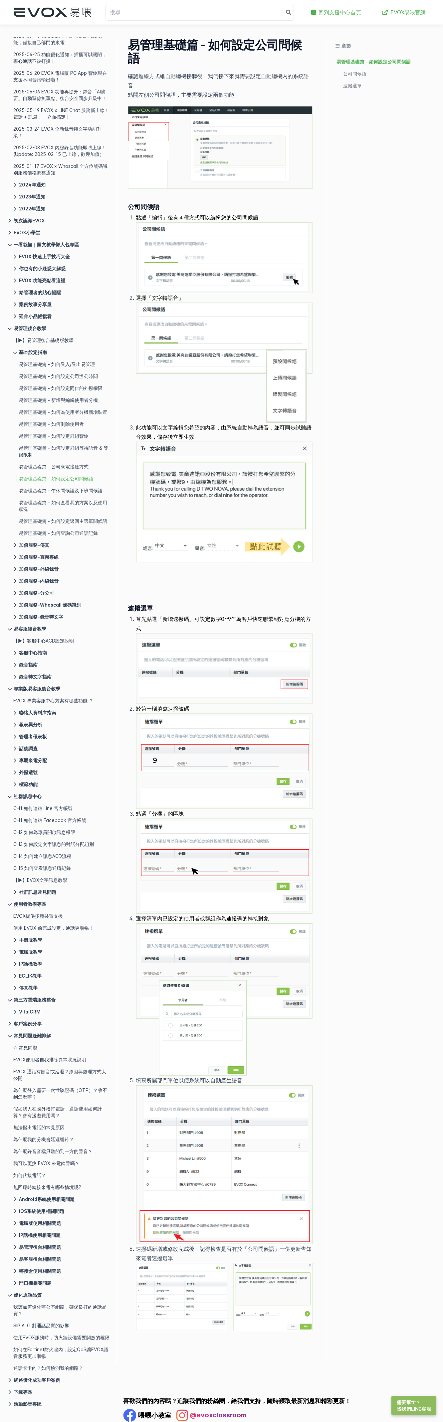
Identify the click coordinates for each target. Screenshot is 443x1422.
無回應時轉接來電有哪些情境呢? (47, 1187)
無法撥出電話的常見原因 (39, 1127)
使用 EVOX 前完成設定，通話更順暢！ (53, 928)
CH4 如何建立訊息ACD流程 (42, 856)
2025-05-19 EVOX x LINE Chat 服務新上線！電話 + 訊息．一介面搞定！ (61, 113)
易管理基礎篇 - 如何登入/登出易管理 (57, 364)
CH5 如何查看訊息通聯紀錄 (42, 868)
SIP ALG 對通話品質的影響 (41, 1325)
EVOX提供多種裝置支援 (38, 916)
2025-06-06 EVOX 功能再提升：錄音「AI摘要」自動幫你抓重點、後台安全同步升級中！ (60, 95)
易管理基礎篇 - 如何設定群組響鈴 (54, 436)
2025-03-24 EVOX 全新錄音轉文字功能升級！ (57, 132)
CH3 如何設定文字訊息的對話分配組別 (53, 844)
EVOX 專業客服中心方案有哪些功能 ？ (53, 700)
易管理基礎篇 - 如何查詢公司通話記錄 (58, 533)
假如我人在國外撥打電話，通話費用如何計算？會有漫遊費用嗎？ (57, 1112)
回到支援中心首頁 (336, 12)
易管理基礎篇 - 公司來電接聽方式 (54, 466)
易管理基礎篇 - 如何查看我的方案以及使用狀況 (63, 506)
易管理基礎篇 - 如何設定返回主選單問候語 (63, 521)
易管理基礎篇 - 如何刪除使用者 (51, 424)
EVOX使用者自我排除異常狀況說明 (49, 1059)
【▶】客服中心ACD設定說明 (43, 641)
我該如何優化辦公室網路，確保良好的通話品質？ (60, 1310)
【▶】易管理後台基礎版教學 (43, 340)
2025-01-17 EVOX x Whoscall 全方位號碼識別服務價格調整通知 (60, 169)
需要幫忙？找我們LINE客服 (414, 1405)
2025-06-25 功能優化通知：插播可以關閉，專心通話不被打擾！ (60, 58)
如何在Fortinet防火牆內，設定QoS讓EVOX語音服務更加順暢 (60, 1353)
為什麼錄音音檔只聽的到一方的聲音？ (53, 1151)
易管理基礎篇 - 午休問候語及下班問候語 (61, 490)
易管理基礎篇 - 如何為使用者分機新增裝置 (63, 412)
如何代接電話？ (29, 1175)
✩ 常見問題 (25, 1047)
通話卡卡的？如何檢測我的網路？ (48, 1368)
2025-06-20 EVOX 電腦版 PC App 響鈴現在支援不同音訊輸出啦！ (60, 76)
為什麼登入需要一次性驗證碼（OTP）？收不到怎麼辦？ (60, 1093)
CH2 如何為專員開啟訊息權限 (44, 832)
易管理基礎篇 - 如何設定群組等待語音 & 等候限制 (63, 451)
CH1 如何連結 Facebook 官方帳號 (49, 820)
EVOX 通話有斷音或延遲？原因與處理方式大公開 (59, 1075)
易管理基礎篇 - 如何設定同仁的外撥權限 (61, 388)
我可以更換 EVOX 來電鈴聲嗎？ (46, 1163)
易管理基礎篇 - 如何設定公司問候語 (56, 478)
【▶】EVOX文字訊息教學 (40, 880)
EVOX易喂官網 (404, 12)
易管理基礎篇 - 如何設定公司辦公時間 (58, 376)
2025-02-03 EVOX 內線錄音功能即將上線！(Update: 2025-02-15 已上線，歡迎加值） (59, 151)
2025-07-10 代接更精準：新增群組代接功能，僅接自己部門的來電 (57, 39)
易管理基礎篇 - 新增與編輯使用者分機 (58, 400)
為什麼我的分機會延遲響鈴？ (43, 1139)
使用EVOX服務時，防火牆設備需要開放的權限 (61, 1337)
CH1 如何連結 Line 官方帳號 (43, 808)
